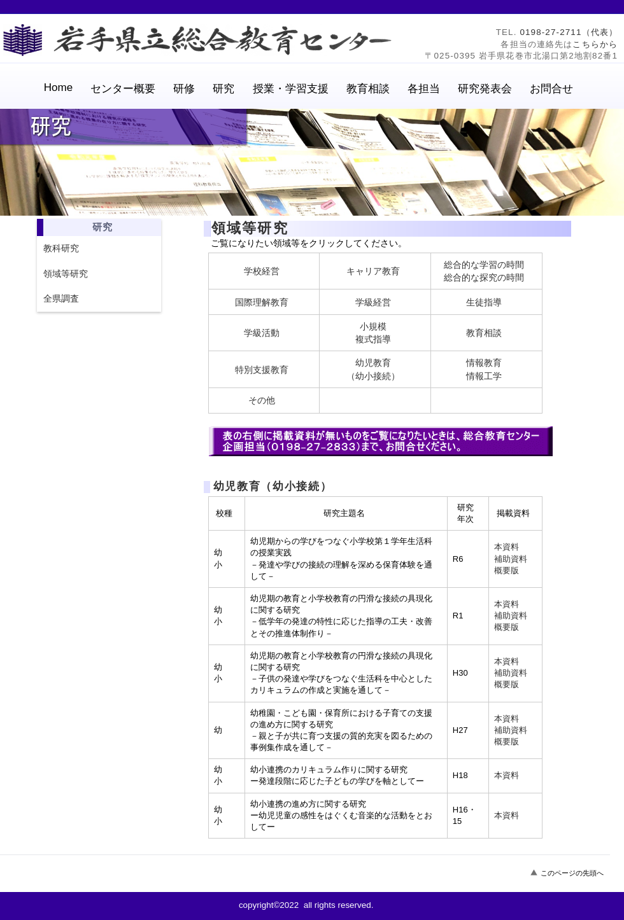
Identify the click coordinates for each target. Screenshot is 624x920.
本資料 (506, 547)
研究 (223, 89)
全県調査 (61, 298)
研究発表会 (485, 89)
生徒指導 (484, 302)
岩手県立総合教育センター (200, 40)
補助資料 (510, 559)
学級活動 (262, 333)
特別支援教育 (261, 370)
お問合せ (551, 89)
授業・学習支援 (291, 89)
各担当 (424, 89)
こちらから (595, 44)
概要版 (506, 570)
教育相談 (484, 333)
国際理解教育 (261, 302)
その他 (261, 400)
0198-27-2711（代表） (569, 32)
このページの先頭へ (572, 873)
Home (58, 87)
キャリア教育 (373, 271)
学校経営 (262, 271)
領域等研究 (65, 273)
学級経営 (373, 302)
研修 (184, 89)
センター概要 (122, 89)
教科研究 (61, 248)
